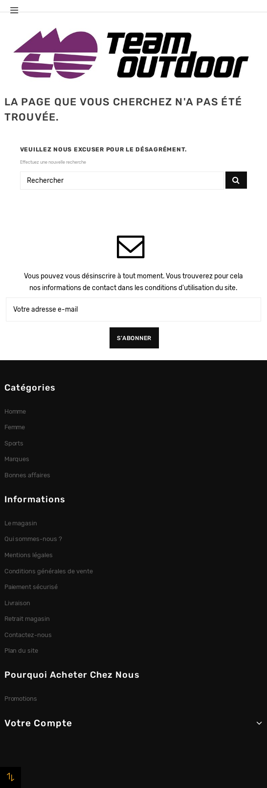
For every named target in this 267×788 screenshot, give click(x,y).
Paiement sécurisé (31, 587)
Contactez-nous (28, 635)
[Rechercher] (122, 181)
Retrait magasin (27, 618)
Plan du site (21, 650)
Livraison (17, 603)
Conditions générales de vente (48, 571)
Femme (14, 427)
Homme (15, 411)
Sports (14, 443)
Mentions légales (28, 555)
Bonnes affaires (27, 475)
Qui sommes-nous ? (33, 538)
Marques (17, 459)
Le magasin (21, 523)
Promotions (21, 698)
